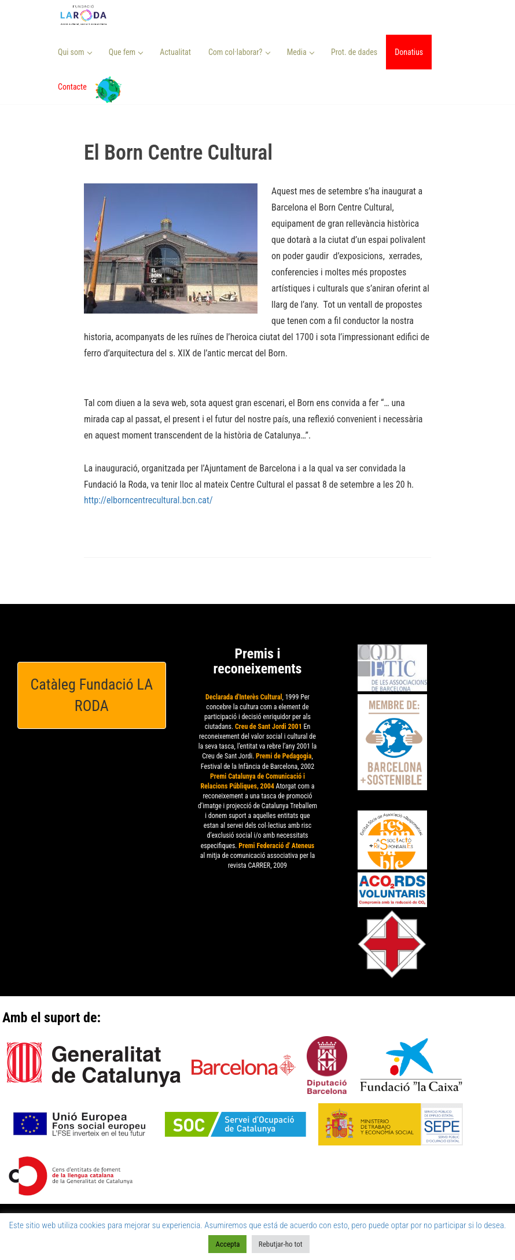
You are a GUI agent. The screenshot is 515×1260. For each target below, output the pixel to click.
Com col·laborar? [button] (239, 52)
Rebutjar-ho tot (281, 1244)
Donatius (409, 52)
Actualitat (175, 52)
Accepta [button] (227, 1244)
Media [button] (300, 52)
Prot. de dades (354, 52)
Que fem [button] (126, 52)
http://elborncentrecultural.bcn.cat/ (148, 500)
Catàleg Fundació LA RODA (92, 695)
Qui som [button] (75, 52)
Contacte (72, 86)
